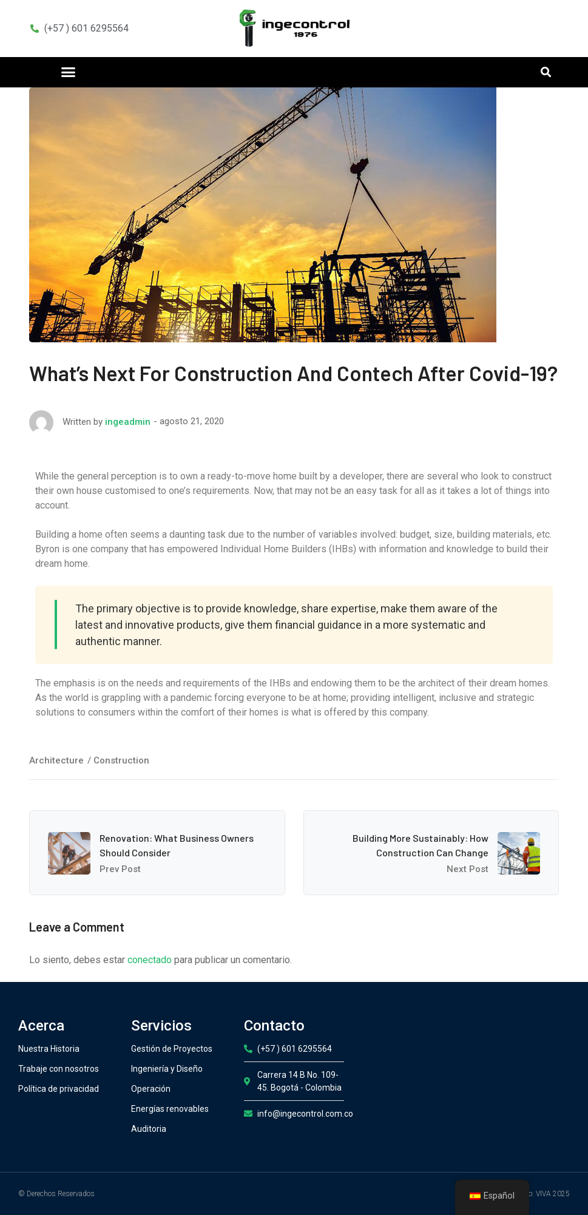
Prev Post (120, 869)
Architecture (56, 760)
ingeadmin (127, 421)
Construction (121, 760)
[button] (67, 72)
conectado (149, 960)
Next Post (467, 869)
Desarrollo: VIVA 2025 (535, 1194)
